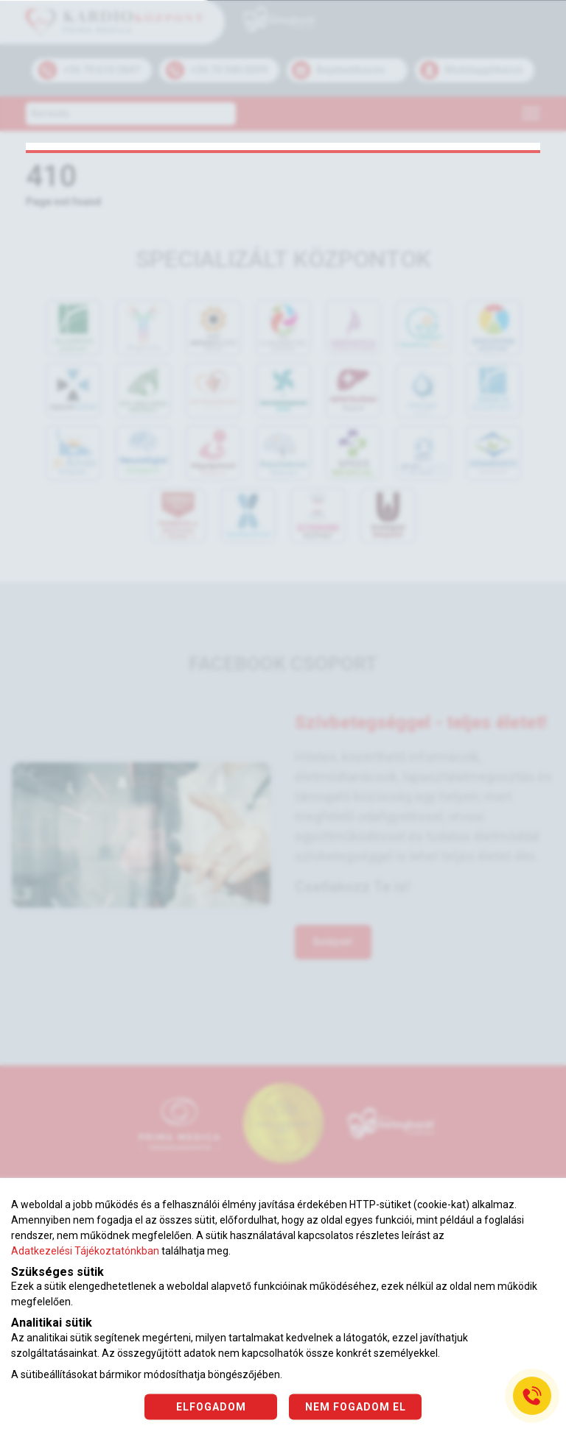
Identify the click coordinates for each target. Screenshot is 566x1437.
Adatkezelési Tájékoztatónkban (85, 1251)
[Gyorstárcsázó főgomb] (532, 1396)
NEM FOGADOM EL (355, 1406)
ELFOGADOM (211, 1406)
